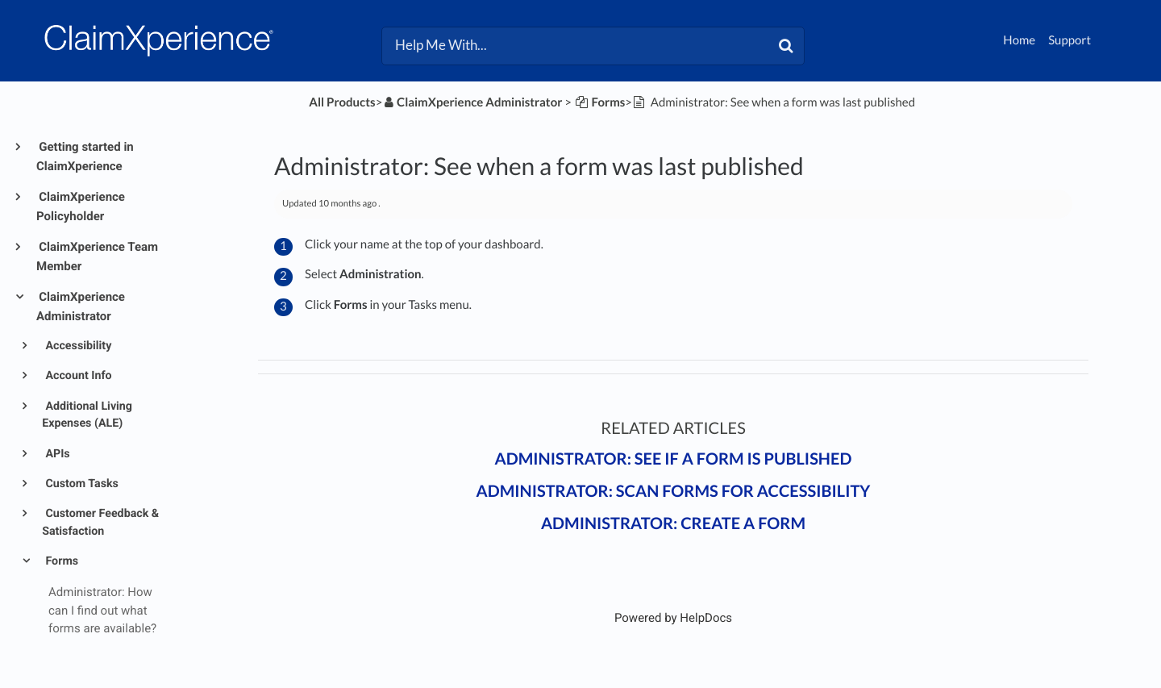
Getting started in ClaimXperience (85, 156)
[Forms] (600, 102)
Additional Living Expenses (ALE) (87, 415)
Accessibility (77, 346)
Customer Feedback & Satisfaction (100, 522)
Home (1019, 40)
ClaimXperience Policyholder (80, 206)
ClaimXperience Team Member (97, 256)
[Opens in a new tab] (673, 618)
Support (1069, 40)
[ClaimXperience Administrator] (472, 102)
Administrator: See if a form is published (673, 459)
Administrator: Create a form (673, 523)
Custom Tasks (81, 483)
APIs (56, 454)
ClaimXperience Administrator (80, 306)
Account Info (77, 375)
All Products (342, 102)
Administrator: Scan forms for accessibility (673, 491)
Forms (60, 561)
